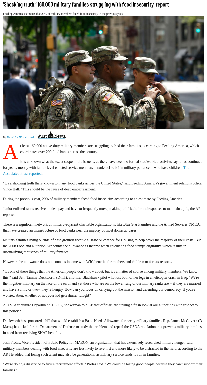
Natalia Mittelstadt (21, 137)
